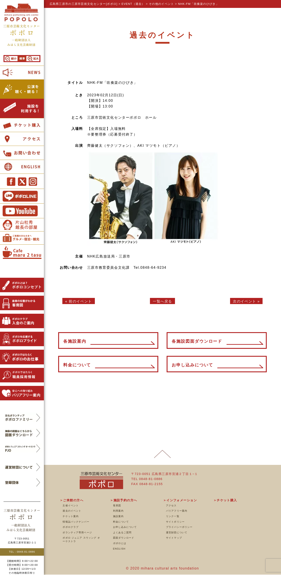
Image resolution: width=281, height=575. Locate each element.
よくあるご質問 (122, 532)
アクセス (171, 505)
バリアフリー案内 (176, 510)
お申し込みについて (125, 527)
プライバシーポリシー (179, 527)
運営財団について (176, 532)
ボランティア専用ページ (77, 532)
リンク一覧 (172, 516)
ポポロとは (119, 543)
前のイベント (80, 301)
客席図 (117, 505)
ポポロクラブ (71, 527)
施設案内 (118, 516)
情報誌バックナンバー (76, 521)
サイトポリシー (175, 521)
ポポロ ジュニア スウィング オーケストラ (81, 539)
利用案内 (118, 510)
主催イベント (71, 505)
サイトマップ (174, 537)
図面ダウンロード (123, 537)
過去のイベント (72, 510)
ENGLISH (119, 548)
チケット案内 (71, 516)
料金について (121, 521)
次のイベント (244, 301)
